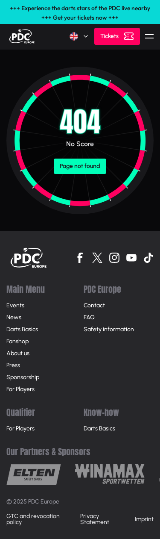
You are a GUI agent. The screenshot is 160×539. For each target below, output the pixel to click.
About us (17, 353)
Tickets (109, 36)
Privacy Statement (94, 519)
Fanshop (17, 341)
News (13, 317)
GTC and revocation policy (33, 519)
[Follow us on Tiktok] (148, 258)
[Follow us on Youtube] (131, 258)
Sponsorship (22, 377)
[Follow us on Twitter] (97, 258)
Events (15, 305)
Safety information (109, 329)
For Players (20, 389)
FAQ (89, 317)
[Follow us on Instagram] (114, 258)
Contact (94, 305)
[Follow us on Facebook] (80, 258)
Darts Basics (22, 329)
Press (13, 365)
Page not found (80, 166)
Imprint (144, 519)
